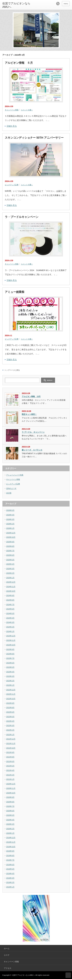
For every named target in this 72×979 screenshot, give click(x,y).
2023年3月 (10, 676)
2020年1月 (10, 833)
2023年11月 (10, 640)
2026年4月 (10, 515)
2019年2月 (10, 882)
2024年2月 (10, 627)
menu (66, 4)
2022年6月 (10, 712)
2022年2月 (10, 730)
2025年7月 (10, 551)
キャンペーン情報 (12, 110)
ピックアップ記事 (12, 185)
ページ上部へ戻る (68, 975)
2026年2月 (10, 524)
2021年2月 (10, 775)
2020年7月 (10, 806)
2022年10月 (10, 699)
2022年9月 (10, 703)
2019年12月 (10, 837)
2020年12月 (10, 784)
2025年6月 (10, 555)
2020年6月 (10, 811)
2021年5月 (10, 766)
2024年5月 (10, 613)
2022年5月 (10, 717)
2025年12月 (10, 533)
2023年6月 (10, 663)
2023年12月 (10, 636)
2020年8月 (10, 802)
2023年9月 (10, 649)
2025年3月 (10, 569)
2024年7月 (10, 604)
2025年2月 (10, 573)
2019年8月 (10, 855)
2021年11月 (10, 743)
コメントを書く (27, 110)
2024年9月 (10, 595)
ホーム (6, 948)
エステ (6, 955)
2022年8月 (10, 707)
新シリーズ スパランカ (32, 450)
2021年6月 (10, 761)
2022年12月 (10, 690)
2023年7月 (10, 658)
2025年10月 (10, 537)
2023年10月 (10, 645)
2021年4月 (10, 770)
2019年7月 (10, 860)
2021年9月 (10, 752)
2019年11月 (10, 842)
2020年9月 (10, 797)
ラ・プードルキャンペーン (21, 216)
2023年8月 (10, 654)
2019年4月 (10, 873)
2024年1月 (10, 631)
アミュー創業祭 (14, 292)
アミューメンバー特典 (14, 475)
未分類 (8, 493)
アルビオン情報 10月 (31, 396)
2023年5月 (10, 667)
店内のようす (11, 488)
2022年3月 (10, 725)
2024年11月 (10, 586)
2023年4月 (10, 672)
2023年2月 (10, 681)
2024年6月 (10, 609)
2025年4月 (10, 564)
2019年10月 (10, 847)
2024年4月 (10, 618)
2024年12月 (10, 582)
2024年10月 (10, 591)
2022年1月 (10, 735)
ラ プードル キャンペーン (33, 432)
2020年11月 (10, 788)
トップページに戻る (12, 370)
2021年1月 (10, 779)
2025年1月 (10, 578)
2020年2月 (10, 829)
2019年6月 (10, 865)
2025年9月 (10, 542)
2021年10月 (10, 748)
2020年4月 (10, 820)
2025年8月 (10, 546)
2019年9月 (10, 851)
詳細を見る (12, 126)
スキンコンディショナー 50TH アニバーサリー (34, 137)
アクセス (7, 968)
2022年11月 (10, 694)
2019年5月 (10, 869)
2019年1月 (10, 887)
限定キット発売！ (29, 414)
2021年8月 (10, 757)
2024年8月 (10, 600)
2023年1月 (10, 685)
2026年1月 (10, 528)
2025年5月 (10, 560)
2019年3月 (10, 878)
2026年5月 (10, 510)
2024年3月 (10, 622)
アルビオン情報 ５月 (19, 62)
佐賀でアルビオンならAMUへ (23, 975)
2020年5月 (10, 815)
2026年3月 (10, 519)
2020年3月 (10, 824)
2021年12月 (10, 739)
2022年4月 (10, 721)
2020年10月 (10, 793)
